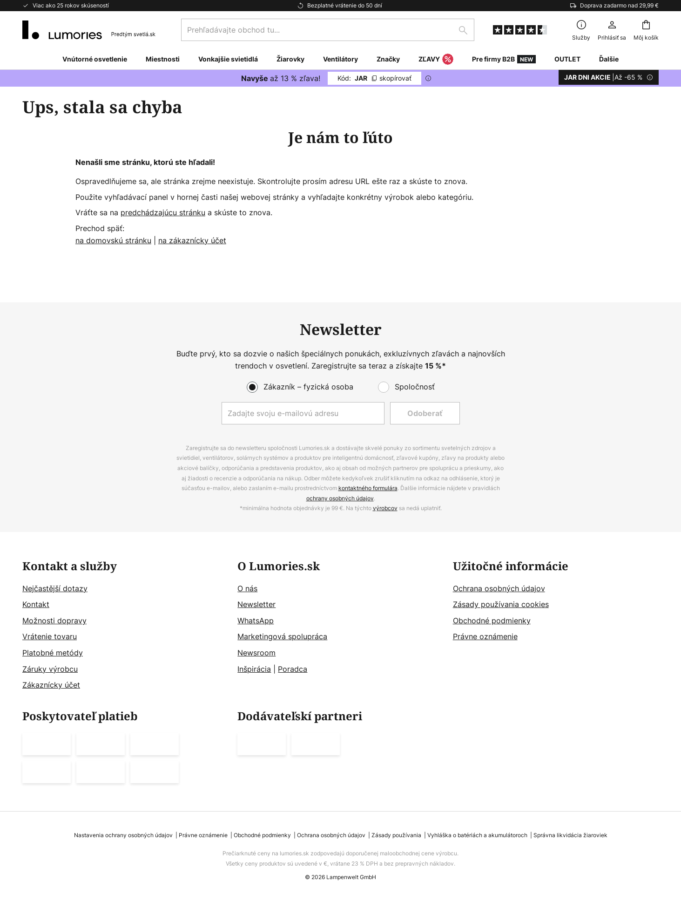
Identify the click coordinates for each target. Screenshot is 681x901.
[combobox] (328, 30)
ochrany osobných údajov (340, 498)
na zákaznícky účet (192, 240)
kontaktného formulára (368, 488)
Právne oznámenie (485, 637)
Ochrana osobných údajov (499, 588)
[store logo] (88, 29)
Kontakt (35, 605)
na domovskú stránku (113, 240)
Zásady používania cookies (501, 605)
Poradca (292, 669)
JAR (374, 78)
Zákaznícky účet (51, 685)
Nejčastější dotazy (55, 588)
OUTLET (567, 59)
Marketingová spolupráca (282, 637)
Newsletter (256, 605)
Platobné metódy (52, 653)
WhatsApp (255, 620)
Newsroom (256, 653)
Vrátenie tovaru (49, 637)
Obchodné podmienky (492, 620)
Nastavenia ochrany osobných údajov (123, 835)
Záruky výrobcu (50, 669)
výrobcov (385, 508)
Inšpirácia (254, 669)
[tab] (125, 625)
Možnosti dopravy (54, 620)
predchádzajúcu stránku (163, 212)
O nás (247, 588)
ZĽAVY (435, 60)
